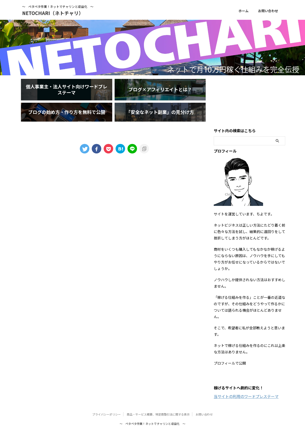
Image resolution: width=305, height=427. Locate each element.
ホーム (244, 10)
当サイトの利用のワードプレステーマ (246, 377)
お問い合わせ (268, 10)
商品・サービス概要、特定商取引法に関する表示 (158, 395)
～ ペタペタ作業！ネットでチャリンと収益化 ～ (152, 405)
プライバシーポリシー (106, 395)
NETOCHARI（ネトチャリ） (52, 13)
